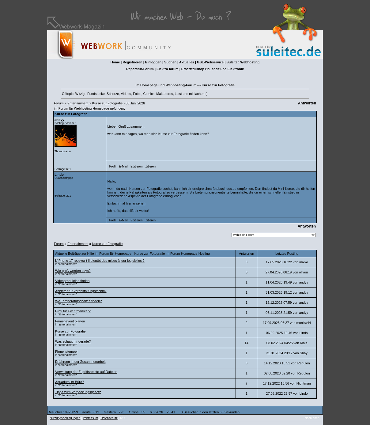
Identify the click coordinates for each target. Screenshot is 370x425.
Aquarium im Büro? (69, 382)
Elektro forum (168, 69)
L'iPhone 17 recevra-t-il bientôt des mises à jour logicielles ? (100, 260)
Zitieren (150, 166)
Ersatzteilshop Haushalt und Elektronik (212, 69)
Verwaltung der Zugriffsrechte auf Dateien (86, 372)
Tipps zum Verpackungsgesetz (78, 392)
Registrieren (132, 62)
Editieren (136, 166)
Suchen (170, 62)
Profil (112, 166)
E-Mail (123, 166)
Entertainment (77, 103)
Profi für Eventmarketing (73, 311)
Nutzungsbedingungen (65, 418)
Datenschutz (109, 418)
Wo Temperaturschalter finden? (78, 301)
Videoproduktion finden (72, 281)
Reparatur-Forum (140, 69)
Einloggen (153, 62)
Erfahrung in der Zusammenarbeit (80, 361)
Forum (59, 103)
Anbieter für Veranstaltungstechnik (81, 291)
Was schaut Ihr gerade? (73, 341)
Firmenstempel (66, 351)
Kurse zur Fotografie (107, 103)
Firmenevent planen (70, 321)
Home (115, 62)
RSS (123, 418)
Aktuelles (186, 62)
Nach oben (312, 418)
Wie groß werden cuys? (73, 271)
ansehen (138, 203)
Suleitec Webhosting (242, 62)
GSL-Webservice (210, 62)
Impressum (90, 418)
